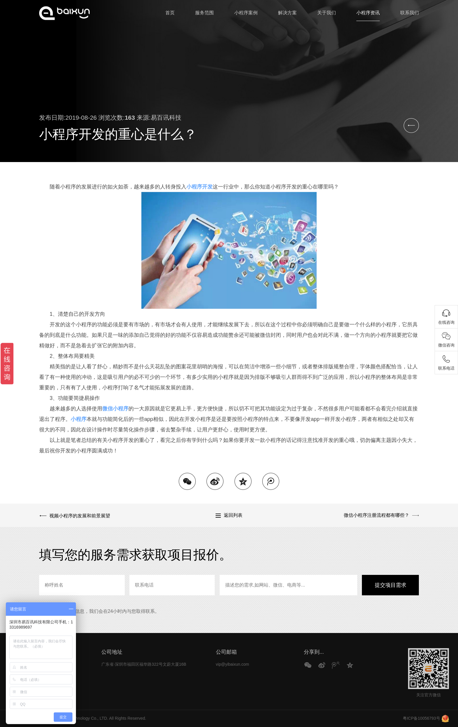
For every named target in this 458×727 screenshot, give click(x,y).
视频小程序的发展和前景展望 (79, 515)
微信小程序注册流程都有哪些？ (376, 515)
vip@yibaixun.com (232, 664)
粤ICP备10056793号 (421, 718)
